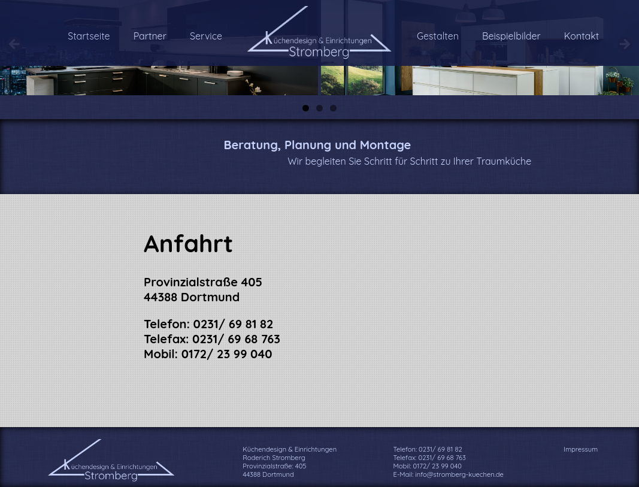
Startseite (89, 36)
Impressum (581, 449)
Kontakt (581, 36)
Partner (150, 36)
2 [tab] (319, 108)
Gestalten (438, 36)
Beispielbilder (511, 36)
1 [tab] (305, 108)
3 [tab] (333, 108)
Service (206, 36)
